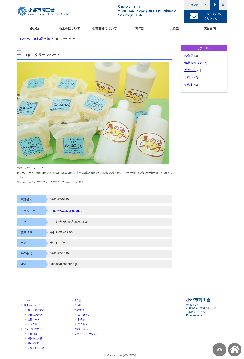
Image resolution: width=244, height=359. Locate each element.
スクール (190, 70)
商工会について (69, 28)
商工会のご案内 (36, 310)
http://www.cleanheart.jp (66, 210)
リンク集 (32, 324)
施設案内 (210, 28)
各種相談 (32, 333)
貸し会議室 (84, 314)
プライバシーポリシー (86, 333)
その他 (188, 84)
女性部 (174, 28)
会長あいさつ (35, 314)
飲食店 (188, 56)
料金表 (81, 319)
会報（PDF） (35, 319)
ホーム (27, 300)
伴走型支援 (33, 343)
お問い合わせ (81, 329)
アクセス (82, 324)
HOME (34, 28)
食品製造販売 (193, 63)
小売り (188, 77)
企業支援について (104, 28)
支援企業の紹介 (36, 348)
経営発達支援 (35, 338)
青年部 (139, 28)
